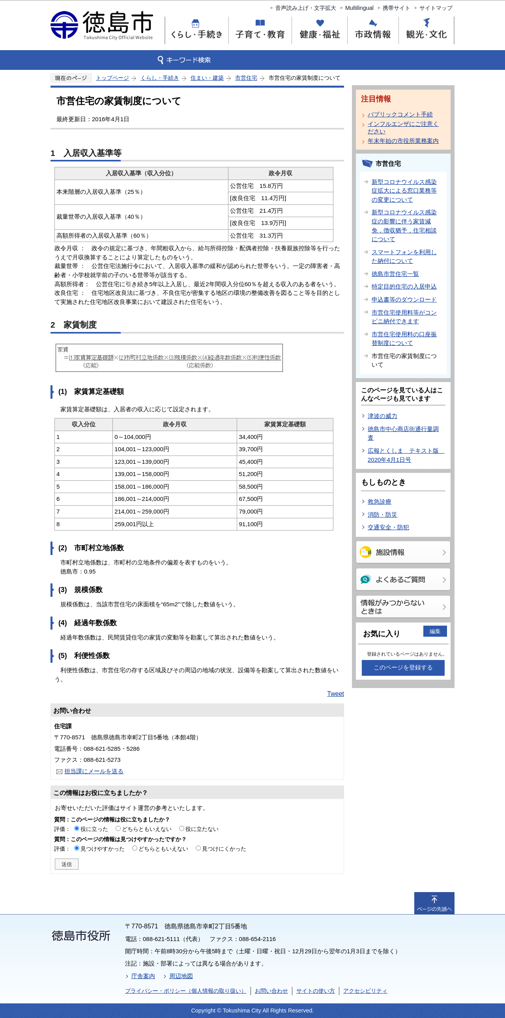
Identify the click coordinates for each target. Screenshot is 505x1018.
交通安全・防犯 (388, 527)
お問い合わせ (271, 991)
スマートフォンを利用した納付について (404, 256)
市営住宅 (246, 78)
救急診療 (379, 501)
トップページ (112, 78)
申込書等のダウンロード (404, 299)
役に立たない (202, 829)
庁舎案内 (143, 976)
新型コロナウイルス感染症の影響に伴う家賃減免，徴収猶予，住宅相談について (404, 225)
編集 (435, 631)
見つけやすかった (102, 849)
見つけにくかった (224, 849)
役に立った (94, 829)
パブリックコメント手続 (400, 114)
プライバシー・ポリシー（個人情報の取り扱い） (186, 991)
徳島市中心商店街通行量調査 (403, 433)
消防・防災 (382, 514)
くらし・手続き (159, 78)
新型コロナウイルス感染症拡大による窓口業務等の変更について (404, 190)
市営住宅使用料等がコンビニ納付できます (404, 317)
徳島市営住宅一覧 (395, 273)
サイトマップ (436, 8)
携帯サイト (396, 8)
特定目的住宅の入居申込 (404, 286)
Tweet (335, 693)
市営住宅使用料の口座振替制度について (404, 339)
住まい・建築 (207, 78)
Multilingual (359, 8)
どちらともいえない (147, 829)
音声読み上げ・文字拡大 (305, 8)
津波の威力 (382, 415)
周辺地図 (181, 976)
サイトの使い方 (315, 991)
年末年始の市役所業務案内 (403, 140)
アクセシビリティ (365, 991)
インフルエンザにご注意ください (403, 127)
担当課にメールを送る (93, 771)
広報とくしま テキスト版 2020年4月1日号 (406, 455)
